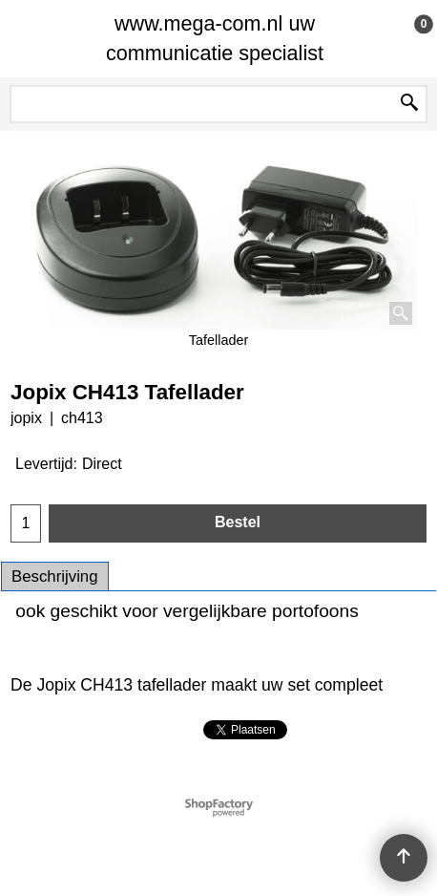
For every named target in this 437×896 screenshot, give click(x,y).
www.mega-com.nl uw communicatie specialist (214, 38)
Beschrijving (54, 576)
